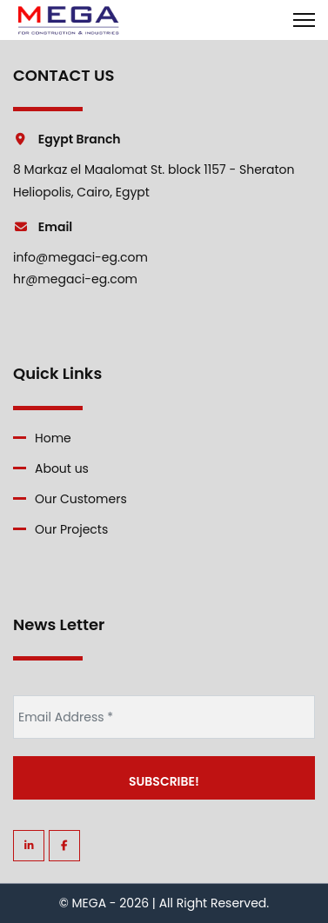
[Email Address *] (164, 717)
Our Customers (81, 499)
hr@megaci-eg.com (75, 279)
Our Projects (71, 529)
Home (53, 438)
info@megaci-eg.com (80, 257)
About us (62, 468)
